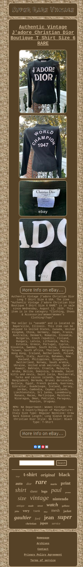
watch (52, 504)
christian (31, 523)
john (17, 511)
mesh (55, 510)
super (65, 517)
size (22, 498)
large (18, 476)
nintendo (60, 498)
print (66, 483)
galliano (66, 506)
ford (37, 518)
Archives (43, 543)
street (40, 505)
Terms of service (43, 560)
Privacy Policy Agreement (43, 554)
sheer (34, 491)
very (26, 511)
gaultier (22, 517)
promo (68, 492)
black (64, 474)
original (48, 475)
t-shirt (30, 474)
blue (46, 512)
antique (20, 505)
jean (49, 517)
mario (54, 484)
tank (36, 511)
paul (56, 490)
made (31, 505)
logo (44, 491)
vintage (39, 497)
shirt (20, 490)
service (56, 523)
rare (41, 482)
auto (19, 483)
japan (44, 523)
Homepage (43, 537)
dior (29, 484)
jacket (67, 511)
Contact (43, 549)
